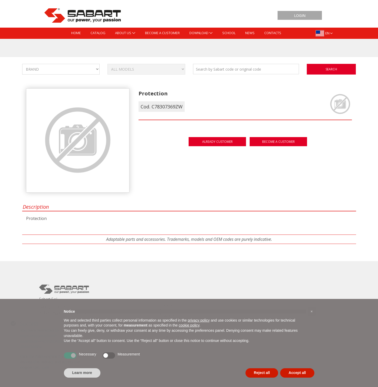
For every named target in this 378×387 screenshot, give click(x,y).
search (331, 69)
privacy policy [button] (199, 320)
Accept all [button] (297, 373)
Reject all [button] (262, 373)
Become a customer (278, 141)
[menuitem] (76, 33)
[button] (312, 311)
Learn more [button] (82, 373)
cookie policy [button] (189, 325)
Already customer (217, 141)
